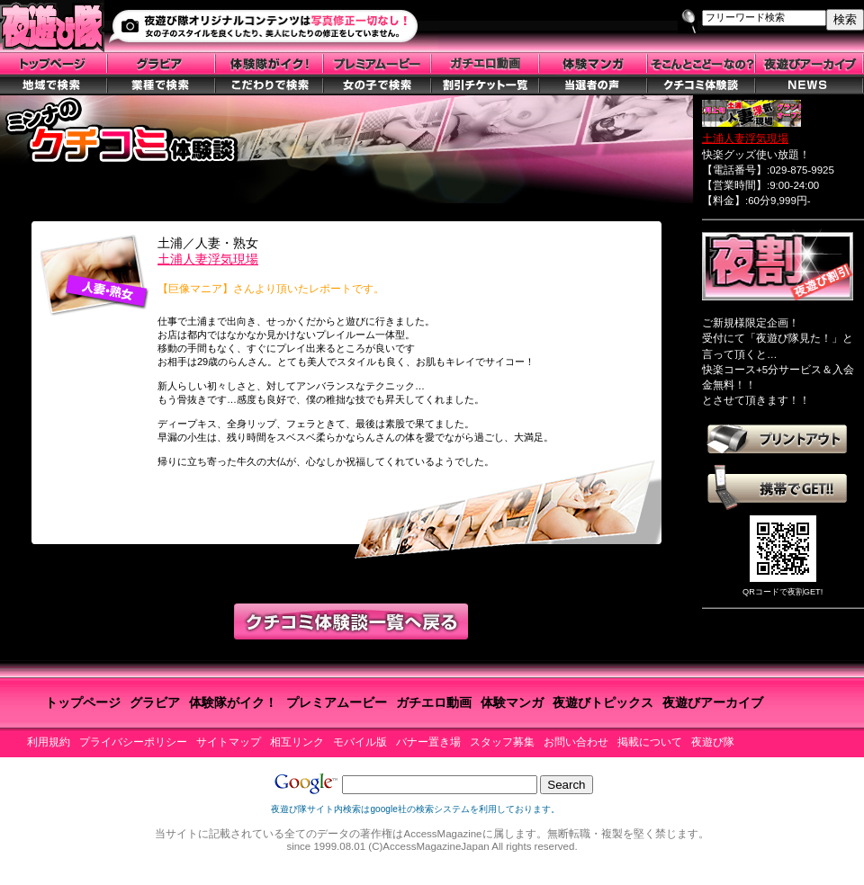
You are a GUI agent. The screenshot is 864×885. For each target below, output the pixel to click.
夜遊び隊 (712, 742)
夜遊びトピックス (603, 702)
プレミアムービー (336, 702)
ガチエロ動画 (434, 702)
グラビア (155, 702)
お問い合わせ (576, 742)
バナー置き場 (428, 742)
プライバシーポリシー (133, 742)
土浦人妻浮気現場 (208, 259)
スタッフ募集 (502, 742)
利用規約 (48, 742)
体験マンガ (512, 702)
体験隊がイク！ (233, 702)
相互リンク (297, 742)
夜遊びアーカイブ (712, 702)
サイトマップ (228, 742)
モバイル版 (360, 742)
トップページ (83, 702)
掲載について (649, 742)
